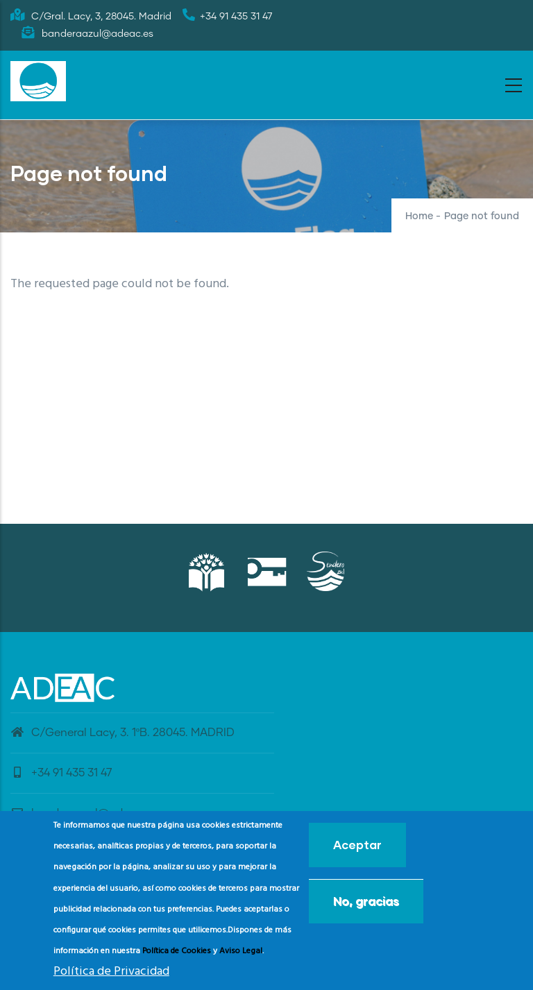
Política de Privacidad (111, 975)
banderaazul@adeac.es (83, 813)
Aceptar (357, 848)
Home (419, 216)
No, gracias (366, 904)
